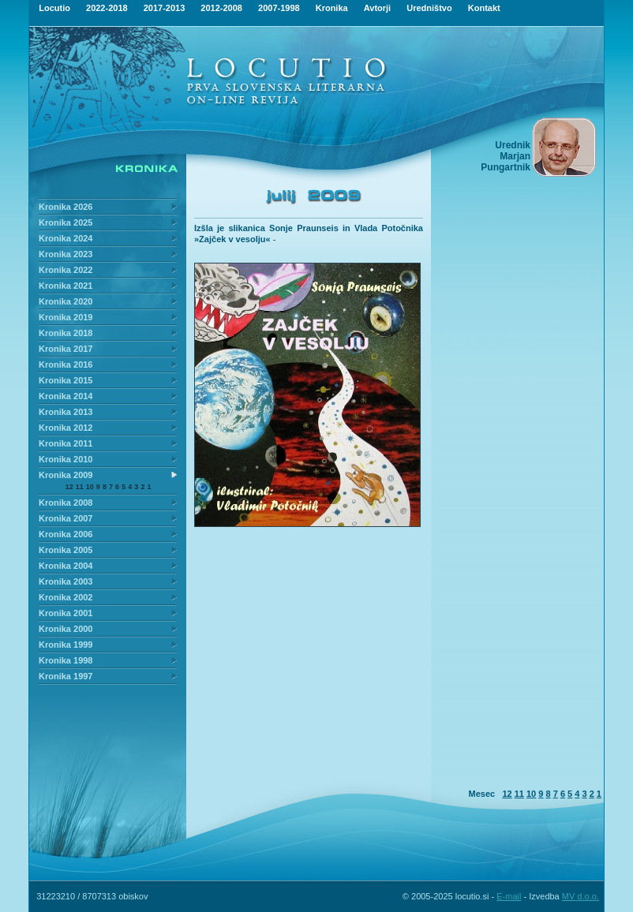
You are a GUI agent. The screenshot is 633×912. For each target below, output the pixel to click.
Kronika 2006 (65, 534)
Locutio (54, 8)
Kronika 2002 (65, 597)
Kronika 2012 (65, 427)
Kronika (332, 8)
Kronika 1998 (65, 660)
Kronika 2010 (65, 459)
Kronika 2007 (65, 518)
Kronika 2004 (65, 565)
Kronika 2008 (65, 502)
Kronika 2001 (65, 613)
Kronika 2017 (65, 348)
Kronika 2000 (65, 629)
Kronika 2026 (65, 206)
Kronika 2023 (65, 254)
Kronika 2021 (65, 285)
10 (90, 487)
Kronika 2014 (65, 396)
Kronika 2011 (65, 443)
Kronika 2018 (65, 333)
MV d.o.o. (580, 896)
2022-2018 (107, 8)
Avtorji (377, 8)
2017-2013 (164, 8)
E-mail (508, 896)
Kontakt (484, 8)
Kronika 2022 (65, 270)
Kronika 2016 (65, 364)
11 (80, 487)
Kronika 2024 (65, 238)
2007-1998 (279, 8)
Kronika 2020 (65, 301)
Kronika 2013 (65, 412)
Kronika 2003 (65, 581)
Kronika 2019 (65, 317)
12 (69, 487)
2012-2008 (221, 8)
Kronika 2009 (65, 475)
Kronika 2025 (65, 222)
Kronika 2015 (65, 380)
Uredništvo (428, 8)
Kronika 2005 (65, 550)
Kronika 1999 (65, 644)
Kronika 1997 (65, 676)
